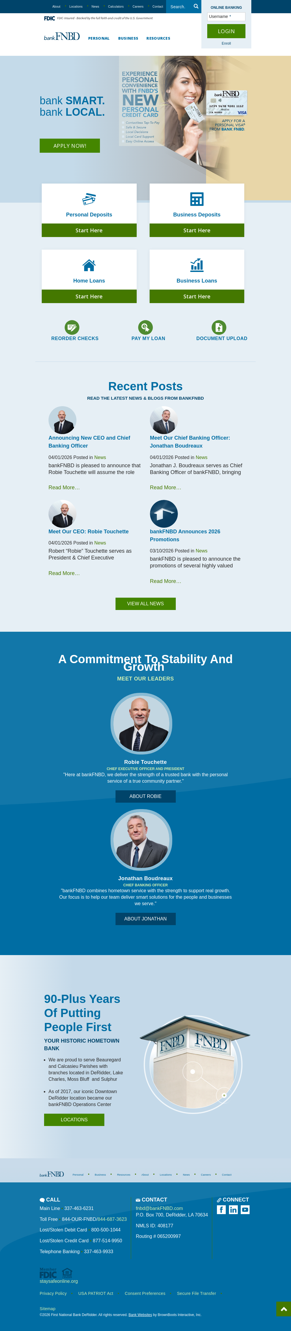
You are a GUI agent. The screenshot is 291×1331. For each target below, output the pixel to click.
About (56, 6)
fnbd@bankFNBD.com (159, 1208)
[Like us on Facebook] (222, 1209)
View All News (145, 603)
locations (74, 1119)
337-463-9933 (98, 1251)
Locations (76, 6)
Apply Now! (69, 145)
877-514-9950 (107, 1240)
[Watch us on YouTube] (246, 1209)
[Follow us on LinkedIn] (234, 1209)
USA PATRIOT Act (95, 1293)
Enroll (226, 43)
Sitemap (48, 1308)
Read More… (64, 487)
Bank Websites (140, 1315)
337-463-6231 (79, 1208)
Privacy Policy (53, 1293)
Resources (158, 38)
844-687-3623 (112, 1219)
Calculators (116, 6)
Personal (99, 38)
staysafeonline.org (59, 1281)
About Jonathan (145, 918)
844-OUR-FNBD (79, 1219)
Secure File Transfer (196, 1293)
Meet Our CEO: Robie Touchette (88, 532)
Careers (138, 6)
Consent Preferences (145, 1293)
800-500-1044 (106, 1229)
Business (128, 38)
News (95, 6)
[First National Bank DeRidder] (62, 35)
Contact (158, 6)
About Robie (145, 796)
